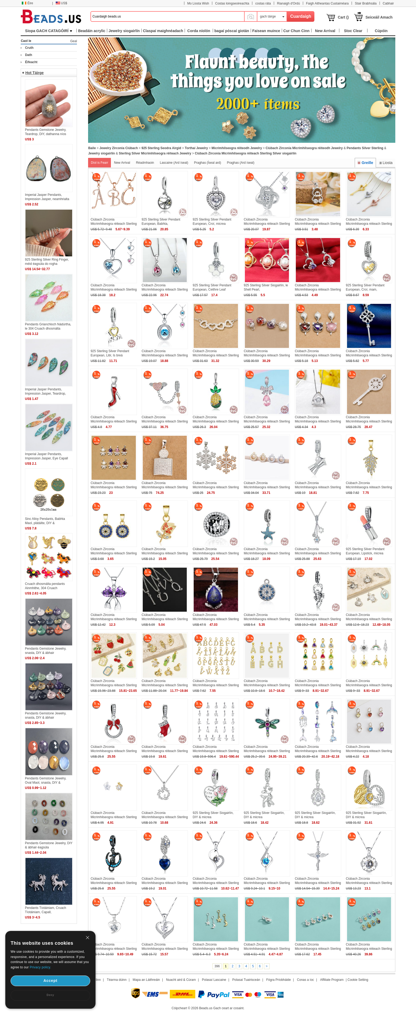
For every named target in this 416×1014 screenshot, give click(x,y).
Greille (365, 163)
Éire (27, 3)
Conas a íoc (305, 980)
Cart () (343, 17)
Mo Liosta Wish (198, 3)
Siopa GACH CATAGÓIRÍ (48, 31)
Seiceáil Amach (378, 17)
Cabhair (388, 3)
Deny (50, 995)
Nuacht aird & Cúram (181, 980)
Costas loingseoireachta (232, 3)
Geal (73, 41)
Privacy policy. (40, 967)
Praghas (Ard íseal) (240, 163)
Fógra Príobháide (278, 980)
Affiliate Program (332, 980)
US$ (61, 3)
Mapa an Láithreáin (146, 980)
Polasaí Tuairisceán (246, 980)
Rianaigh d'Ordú (288, 3)
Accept (51, 980)
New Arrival (122, 163)
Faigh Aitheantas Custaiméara (327, 3)
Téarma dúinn (117, 980)
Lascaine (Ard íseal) (174, 163)
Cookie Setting (358, 980)
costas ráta (263, 3)
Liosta (386, 163)
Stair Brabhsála (365, 3)
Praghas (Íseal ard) (207, 163)
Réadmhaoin (145, 163)
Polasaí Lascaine (214, 980)
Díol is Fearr (99, 163)
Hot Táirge (34, 73)
